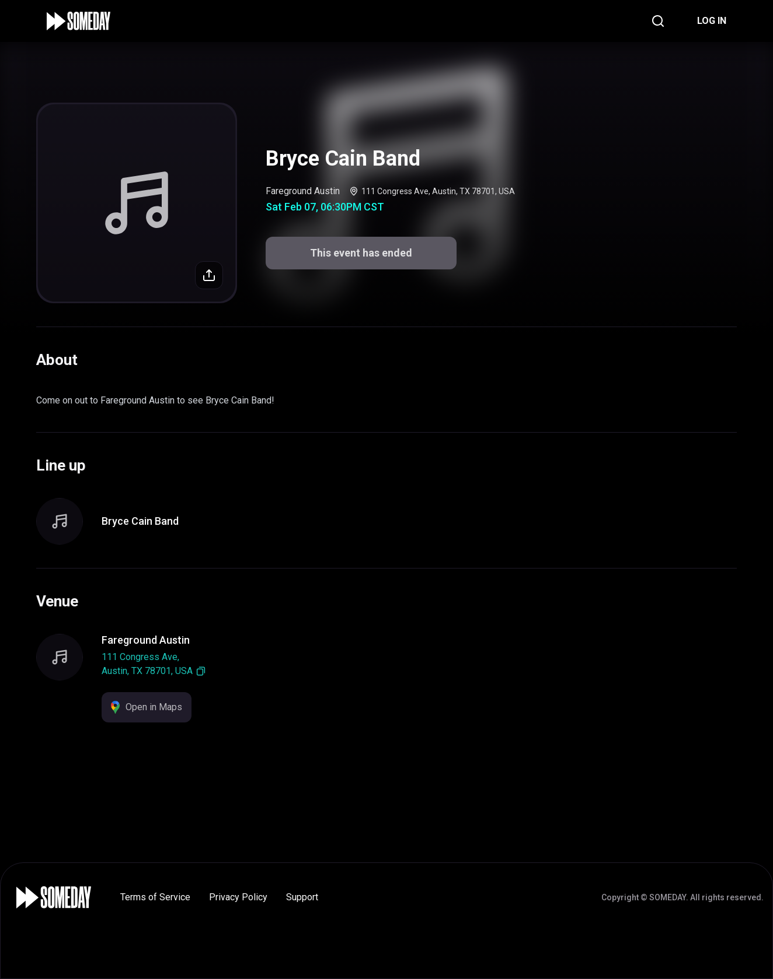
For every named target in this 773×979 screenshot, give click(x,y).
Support (302, 897)
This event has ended (361, 253)
